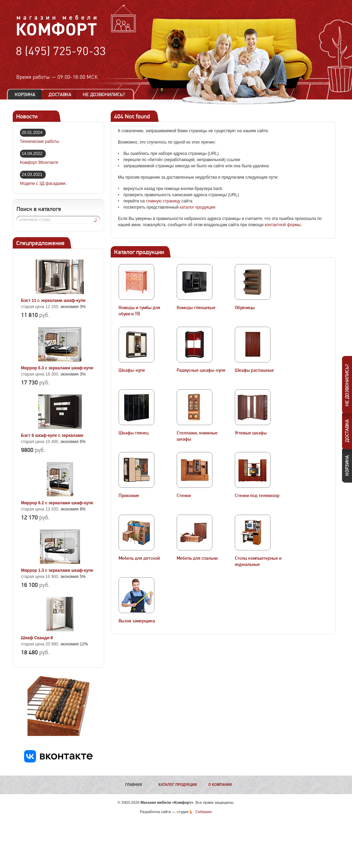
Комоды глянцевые (196, 308)
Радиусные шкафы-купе (201, 370)
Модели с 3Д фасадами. (43, 183)
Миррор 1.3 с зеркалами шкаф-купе (57, 570)
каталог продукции (198, 207)
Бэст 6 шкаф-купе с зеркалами (52, 435)
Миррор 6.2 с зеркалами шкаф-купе (57, 503)
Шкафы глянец (133, 433)
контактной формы (283, 224)
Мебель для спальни (197, 558)
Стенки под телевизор (257, 495)
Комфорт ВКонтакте (39, 162)
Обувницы (245, 308)
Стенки (184, 495)
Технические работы (39, 141)
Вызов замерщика (137, 621)
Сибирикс (203, 812)
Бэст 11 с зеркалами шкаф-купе (53, 300)
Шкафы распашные (254, 370)
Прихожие (129, 495)
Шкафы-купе (132, 370)
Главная (133, 785)
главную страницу (163, 201)
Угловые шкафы (251, 433)
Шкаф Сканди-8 (37, 637)
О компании (220, 785)
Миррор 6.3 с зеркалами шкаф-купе (57, 368)
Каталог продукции (177, 785)
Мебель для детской (139, 558)
